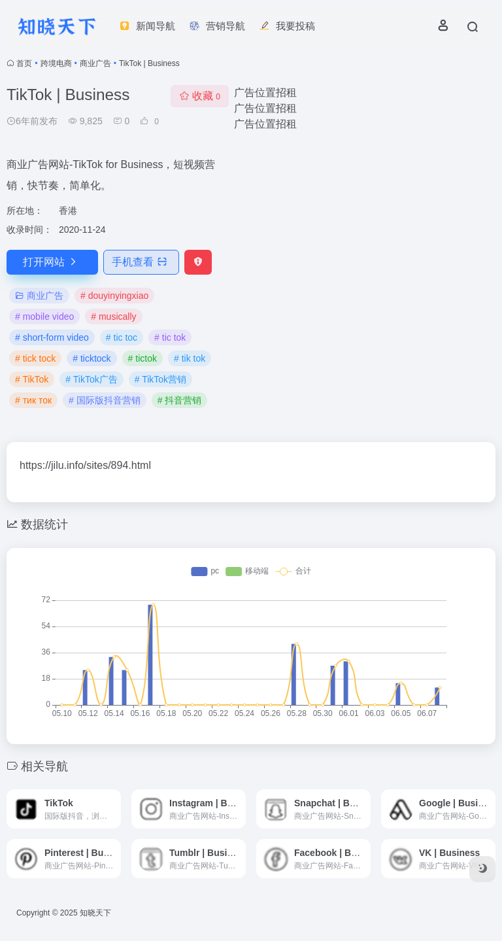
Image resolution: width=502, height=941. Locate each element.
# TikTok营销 (160, 379)
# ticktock (91, 358)
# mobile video (44, 316)
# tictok (142, 358)
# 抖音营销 (180, 400)
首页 (24, 63)
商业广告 (95, 63)
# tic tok (170, 337)
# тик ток (33, 400)
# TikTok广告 (91, 379)
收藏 (199, 95)
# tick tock (35, 358)
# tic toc (121, 337)
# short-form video (52, 337)
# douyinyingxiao (114, 295)
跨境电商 (56, 63)
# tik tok (189, 358)
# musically (113, 316)
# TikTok (31, 379)
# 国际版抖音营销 (105, 400)
